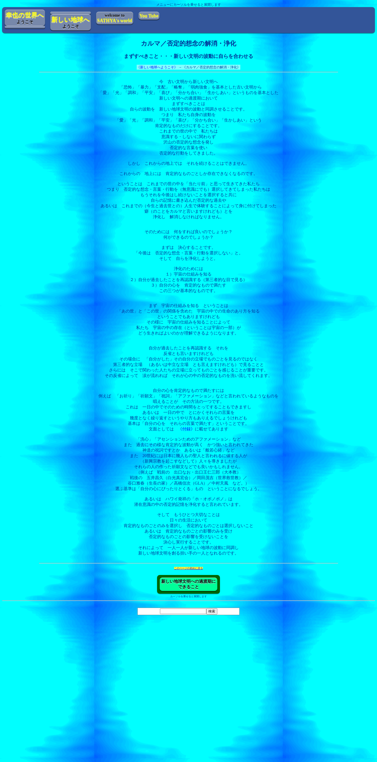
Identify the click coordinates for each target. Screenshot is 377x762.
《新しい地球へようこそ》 (157, 67)
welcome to (114, 18)
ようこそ (25, 18)
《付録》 (186, 429)
